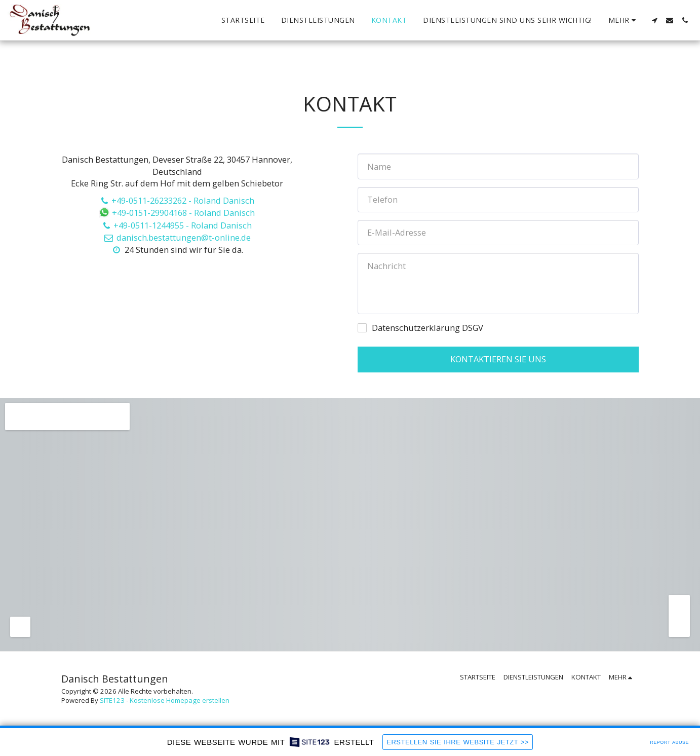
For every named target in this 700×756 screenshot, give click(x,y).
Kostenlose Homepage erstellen (179, 700)
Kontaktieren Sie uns (498, 359)
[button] (654, 20)
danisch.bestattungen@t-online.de (177, 237)
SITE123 (112, 700)
